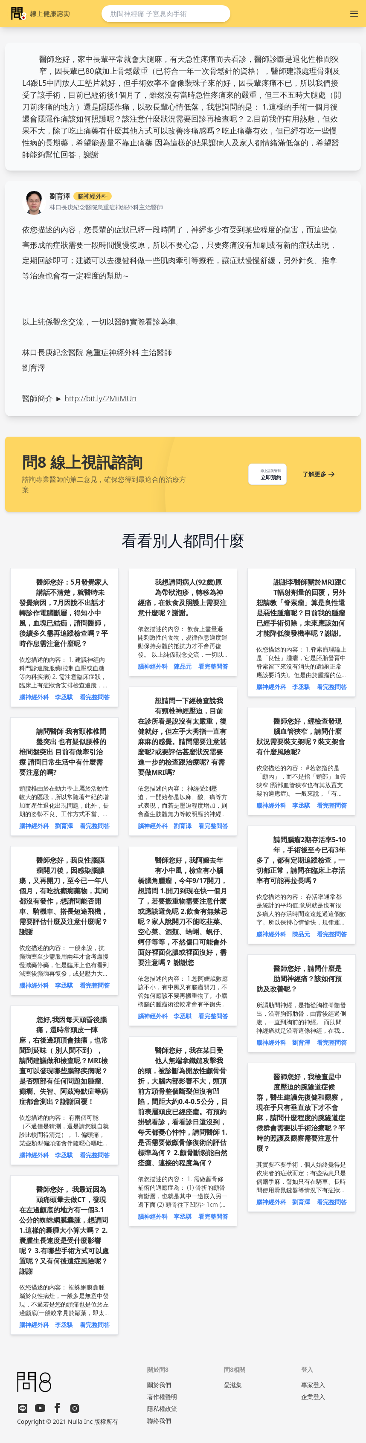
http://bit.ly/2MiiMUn (100, 398)
